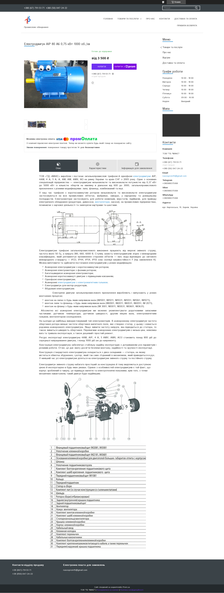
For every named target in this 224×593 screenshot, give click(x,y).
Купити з (125, 66)
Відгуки (166, 57)
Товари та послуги (128, 18)
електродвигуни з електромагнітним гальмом (83, 282)
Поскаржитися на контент (108, 590)
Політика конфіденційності (131, 590)
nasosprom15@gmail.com (174, 176)
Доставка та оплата (185, 18)
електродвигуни (142, 176)
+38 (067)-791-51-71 (21, 570)
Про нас (150, 18)
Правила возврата (187, 25)
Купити (102, 66)
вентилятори (102, 202)
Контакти (164, 18)
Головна (108, 18)
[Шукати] (196, 8)
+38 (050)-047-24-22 (22, 574)
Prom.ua (126, 587)
